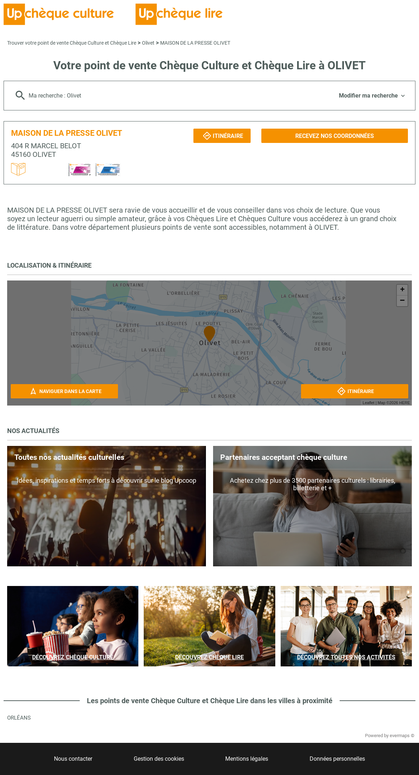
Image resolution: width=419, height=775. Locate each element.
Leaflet (368, 403)
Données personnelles (337, 758)
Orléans (19, 718)
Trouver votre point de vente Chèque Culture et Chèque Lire (71, 43)
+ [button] (402, 290)
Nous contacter (73, 758)
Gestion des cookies (159, 758)
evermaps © (402, 735)
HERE (404, 403)
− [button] (402, 300)
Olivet (148, 43)
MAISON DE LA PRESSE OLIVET (195, 43)
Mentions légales (246, 758)
